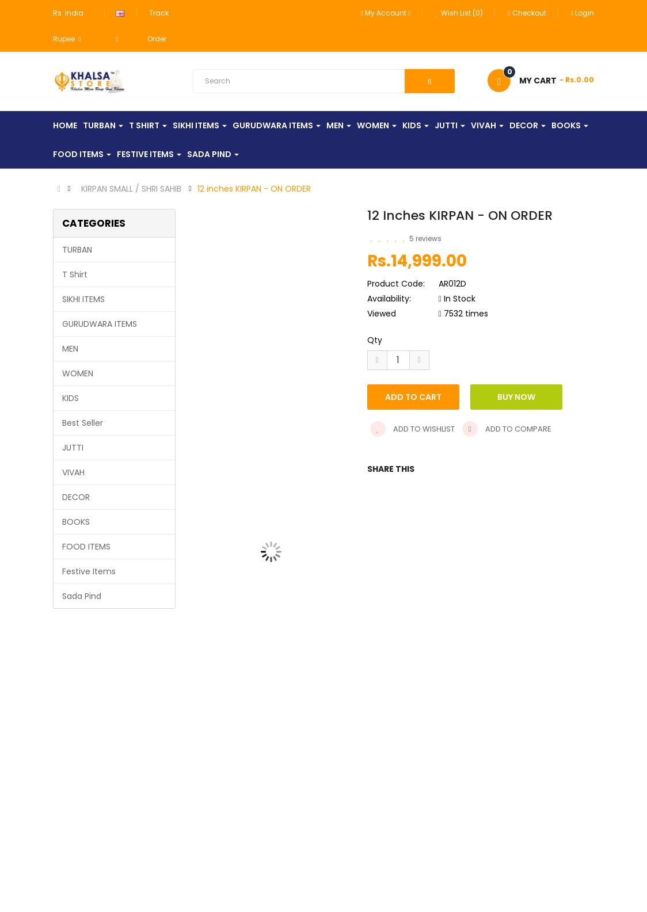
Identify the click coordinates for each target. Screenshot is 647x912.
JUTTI (72, 447)
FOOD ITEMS (86, 546)
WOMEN (77, 373)
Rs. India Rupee (68, 26)
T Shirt (74, 274)
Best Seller (82, 423)
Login (582, 13)
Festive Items (89, 571)
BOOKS (76, 522)
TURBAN (77, 249)
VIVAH (73, 472)
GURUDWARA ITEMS (99, 324)
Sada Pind (81, 596)
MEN (70, 348)
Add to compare (506, 428)
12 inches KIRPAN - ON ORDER (254, 189)
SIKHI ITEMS (83, 299)
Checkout (527, 13)
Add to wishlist (412, 428)
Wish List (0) (459, 13)
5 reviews (425, 238)
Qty (374, 340)
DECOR (76, 497)
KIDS (70, 398)
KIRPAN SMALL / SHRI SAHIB (131, 189)
